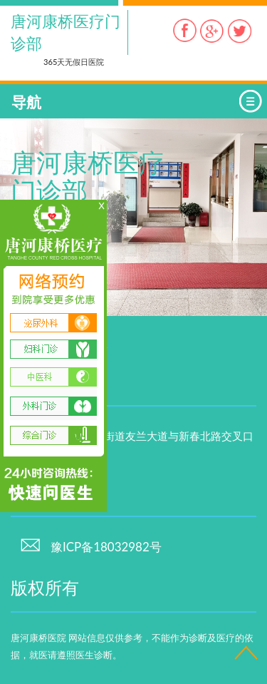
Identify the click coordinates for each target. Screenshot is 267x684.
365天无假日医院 (73, 61)
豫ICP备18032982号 (90, 546)
